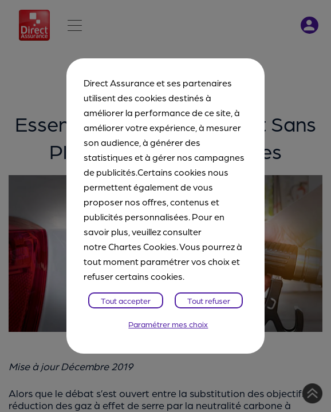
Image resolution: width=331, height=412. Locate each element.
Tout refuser (208, 300)
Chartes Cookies (142, 246)
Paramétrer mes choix (168, 323)
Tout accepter (126, 300)
